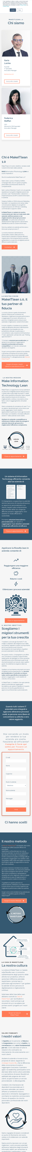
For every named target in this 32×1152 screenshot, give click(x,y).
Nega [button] (19, 10)
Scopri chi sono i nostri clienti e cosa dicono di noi (16, 365)
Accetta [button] (13, 10)
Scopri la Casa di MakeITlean (18, 1014)
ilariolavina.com (9, 74)
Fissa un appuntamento (14, 456)
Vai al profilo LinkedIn (12, 81)
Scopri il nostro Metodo (14, 901)
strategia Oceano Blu (9, 1063)
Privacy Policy (23, 5)
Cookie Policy (6, 6)
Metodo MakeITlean (9, 845)
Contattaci (9, 247)
